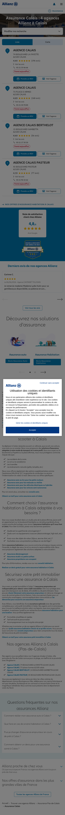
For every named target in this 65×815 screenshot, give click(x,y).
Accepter (32, 430)
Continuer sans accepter (49, 383)
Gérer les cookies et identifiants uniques (32, 423)
